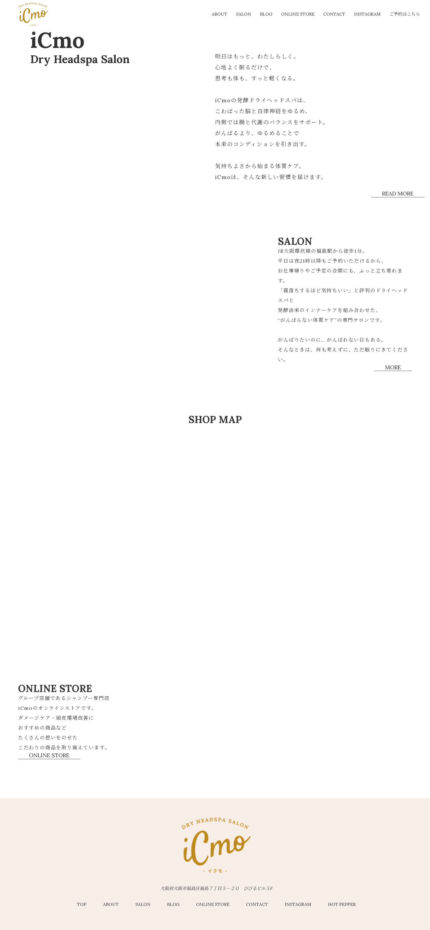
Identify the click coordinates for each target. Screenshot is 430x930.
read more (398, 193)
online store (298, 14)
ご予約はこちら (404, 14)
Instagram (367, 14)
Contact (334, 14)
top (81, 904)
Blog (266, 14)
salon (243, 14)
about (219, 14)
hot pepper (342, 904)
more (393, 367)
